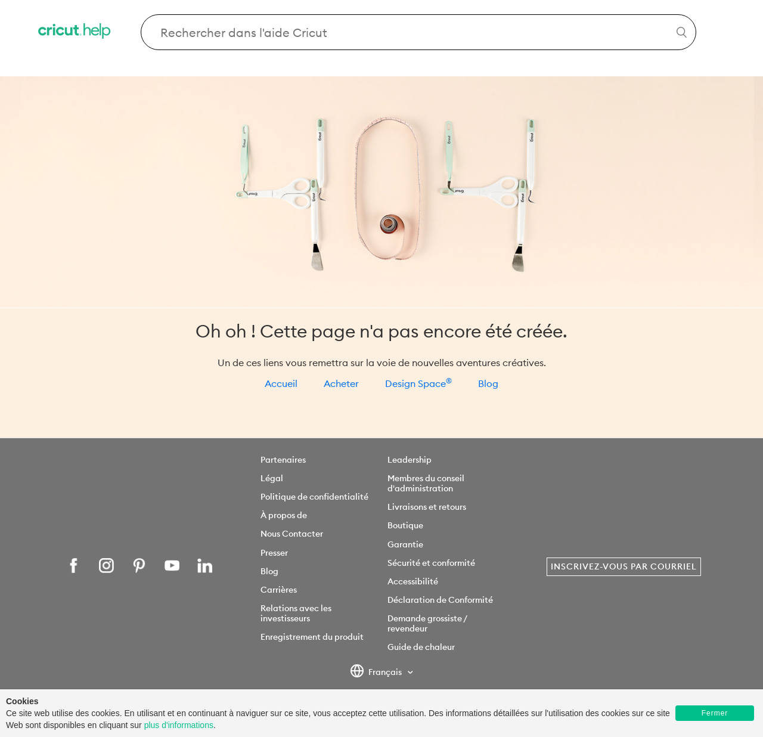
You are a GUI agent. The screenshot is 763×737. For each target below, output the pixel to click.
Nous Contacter (291, 533)
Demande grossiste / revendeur (427, 623)
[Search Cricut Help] (419, 32)
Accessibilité (412, 581)
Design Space (418, 383)
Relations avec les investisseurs (295, 613)
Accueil (281, 383)
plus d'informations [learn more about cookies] (178, 725)
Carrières (278, 589)
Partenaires (283, 459)
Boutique (405, 525)
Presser (274, 552)
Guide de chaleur (421, 647)
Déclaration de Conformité (440, 599)
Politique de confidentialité (314, 496)
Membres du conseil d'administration (425, 483)
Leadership (409, 459)
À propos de (283, 515)
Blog (488, 383)
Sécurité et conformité (431, 563)
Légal (271, 478)
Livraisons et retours (426, 506)
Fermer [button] (715, 713)
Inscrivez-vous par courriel (624, 566)
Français (377, 672)
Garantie (405, 544)
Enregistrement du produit (312, 636)
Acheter (341, 383)
